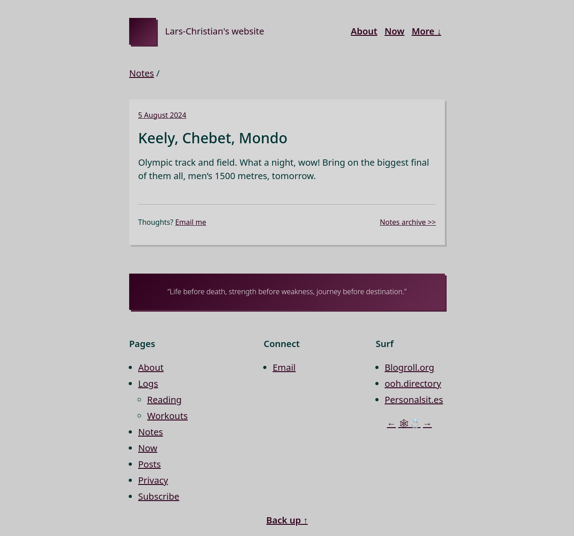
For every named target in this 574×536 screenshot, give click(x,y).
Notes (141, 73)
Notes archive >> (408, 222)
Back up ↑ (287, 520)
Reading (164, 400)
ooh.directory (413, 383)
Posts (149, 464)
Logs (148, 383)
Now (394, 31)
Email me (190, 222)
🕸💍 (409, 423)
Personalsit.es (414, 400)
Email (284, 367)
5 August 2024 (162, 115)
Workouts (167, 416)
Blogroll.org (410, 367)
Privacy (153, 480)
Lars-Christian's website (214, 31)
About (364, 31)
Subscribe (158, 496)
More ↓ (426, 31)
